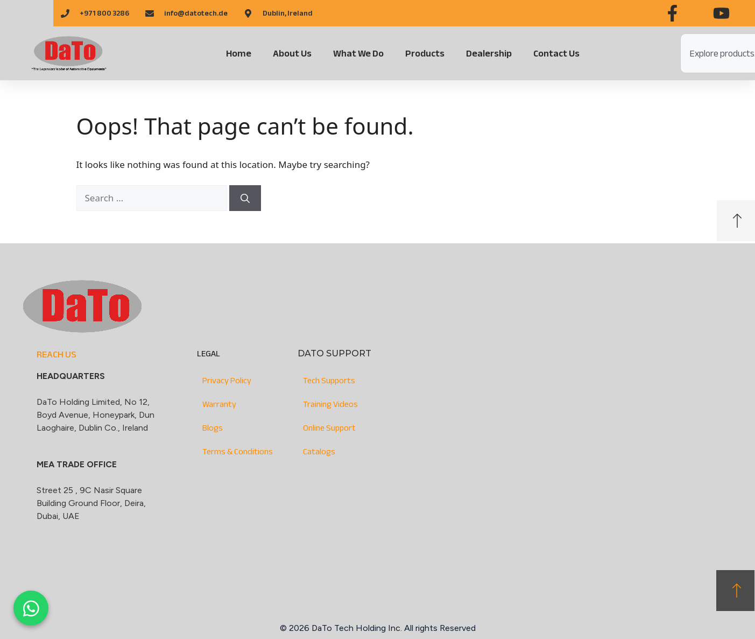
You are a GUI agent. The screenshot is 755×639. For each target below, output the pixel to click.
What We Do (358, 53)
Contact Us (556, 53)
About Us (292, 53)
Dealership (489, 53)
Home (238, 53)
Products (424, 53)
